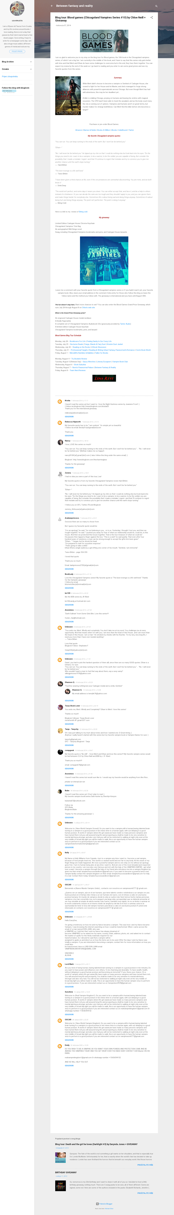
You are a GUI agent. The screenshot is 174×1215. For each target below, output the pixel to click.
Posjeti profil (17, 51)
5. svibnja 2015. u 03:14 (81, 823)
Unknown (69, 627)
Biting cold (83, 212)
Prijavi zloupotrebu (10, 76)
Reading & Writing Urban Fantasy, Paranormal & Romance (112, 350)
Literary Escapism (104, 362)
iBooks (114, 130)
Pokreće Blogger (104, 1204)
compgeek (69, 750)
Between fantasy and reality (74, 6)
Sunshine (69, 992)
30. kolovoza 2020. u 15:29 (79, 1045)
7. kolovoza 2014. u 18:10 (79, 441)
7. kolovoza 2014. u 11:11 (79, 401)
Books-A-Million (103, 130)
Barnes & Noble (90, 130)
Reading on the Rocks (81, 347)
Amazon (78, 130)
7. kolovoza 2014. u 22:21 (88, 518)
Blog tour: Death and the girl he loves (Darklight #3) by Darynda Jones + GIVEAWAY (96, 1144)
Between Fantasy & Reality (105, 367)
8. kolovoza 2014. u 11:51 (82, 659)
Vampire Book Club (120, 362)
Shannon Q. (70, 682)
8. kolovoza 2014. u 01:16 (82, 574)
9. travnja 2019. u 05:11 (82, 964)
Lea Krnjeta (17, 21)
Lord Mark (69, 964)
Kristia (67, 400)
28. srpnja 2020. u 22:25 (80, 1020)
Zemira (68, 473)
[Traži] (156, 6)
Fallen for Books (101, 353)
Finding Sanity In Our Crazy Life (99, 341)
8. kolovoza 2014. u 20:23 (84, 682)
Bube (67, 790)
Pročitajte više (145, 1165)
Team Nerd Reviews (78, 370)
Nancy (67, 441)
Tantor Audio (125, 324)
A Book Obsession (98, 347)
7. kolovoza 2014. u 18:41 (80, 473)
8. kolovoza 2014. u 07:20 (83, 610)
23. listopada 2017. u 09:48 (83, 917)
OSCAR (68, 885)
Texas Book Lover (72, 706)
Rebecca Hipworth (73, 422)
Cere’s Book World (143, 350)
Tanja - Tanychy (71, 729)
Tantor (131, 130)
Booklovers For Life (77, 341)
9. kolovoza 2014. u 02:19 (89, 706)
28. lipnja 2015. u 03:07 (77, 853)
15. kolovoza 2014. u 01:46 (83, 774)
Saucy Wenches (89, 362)
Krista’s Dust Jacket (115, 344)
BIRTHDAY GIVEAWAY (66, 1172)
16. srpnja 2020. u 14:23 (82, 992)
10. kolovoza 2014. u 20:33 (88, 729)
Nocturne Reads (76, 344)
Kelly (67, 853)
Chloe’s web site (88, 307)
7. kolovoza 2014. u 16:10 (90, 422)
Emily (67, 1045)
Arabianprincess (72, 518)
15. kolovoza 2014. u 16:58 (92, 690)
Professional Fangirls (79, 350)
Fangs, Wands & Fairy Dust (95, 344)
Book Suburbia (80, 364)
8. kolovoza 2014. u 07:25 (82, 627)
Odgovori (69, 417)
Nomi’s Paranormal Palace (82, 367)
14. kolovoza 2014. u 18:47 (84, 750)
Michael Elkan (109, 1208)
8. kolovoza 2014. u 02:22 (79, 593)
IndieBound (122, 130)
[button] (151, 18)
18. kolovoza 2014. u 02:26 (79, 791)
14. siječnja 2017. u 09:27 (80, 885)
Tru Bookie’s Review (79, 359)
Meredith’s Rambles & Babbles (82, 353)
